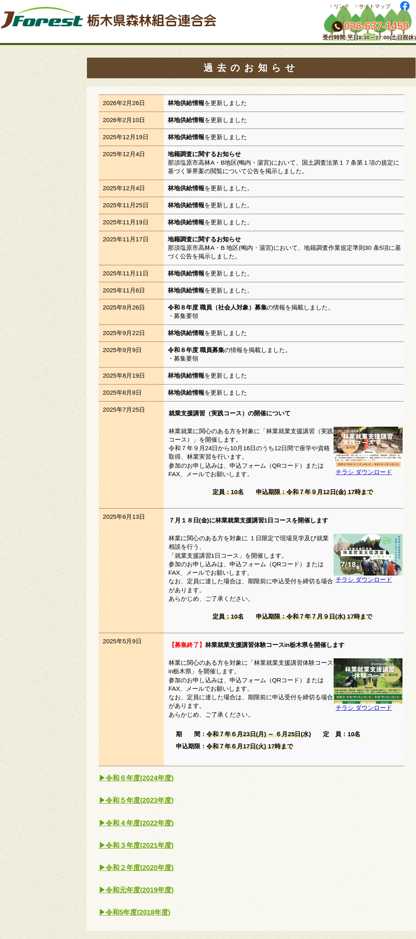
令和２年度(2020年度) (139, 868)
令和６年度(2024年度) (139, 778)
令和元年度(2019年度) (139, 890)
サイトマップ (374, 6)
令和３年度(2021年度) (139, 845)
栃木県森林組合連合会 (111, 21)
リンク (341, 6)
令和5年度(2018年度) (138, 912)
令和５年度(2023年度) (139, 800)
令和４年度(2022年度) (139, 823)
